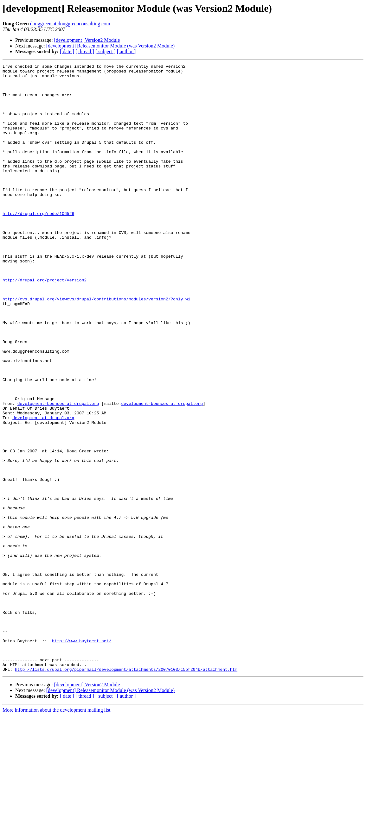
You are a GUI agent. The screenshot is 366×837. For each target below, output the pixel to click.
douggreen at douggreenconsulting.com (70, 23)
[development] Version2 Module (87, 40)
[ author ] (126, 51)
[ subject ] (105, 51)
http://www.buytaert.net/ (81, 756)
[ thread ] (84, 51)
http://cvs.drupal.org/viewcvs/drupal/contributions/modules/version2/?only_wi (96, 346)
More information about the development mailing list (56, 831)
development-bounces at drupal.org (58, 472)
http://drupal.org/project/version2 (45, 323)
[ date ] (67, 51)
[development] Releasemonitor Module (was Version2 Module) (110, 45)
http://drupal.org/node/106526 (38, 244)
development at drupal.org (43, 489)
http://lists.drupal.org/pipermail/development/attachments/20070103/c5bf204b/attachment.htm (126, 791)
